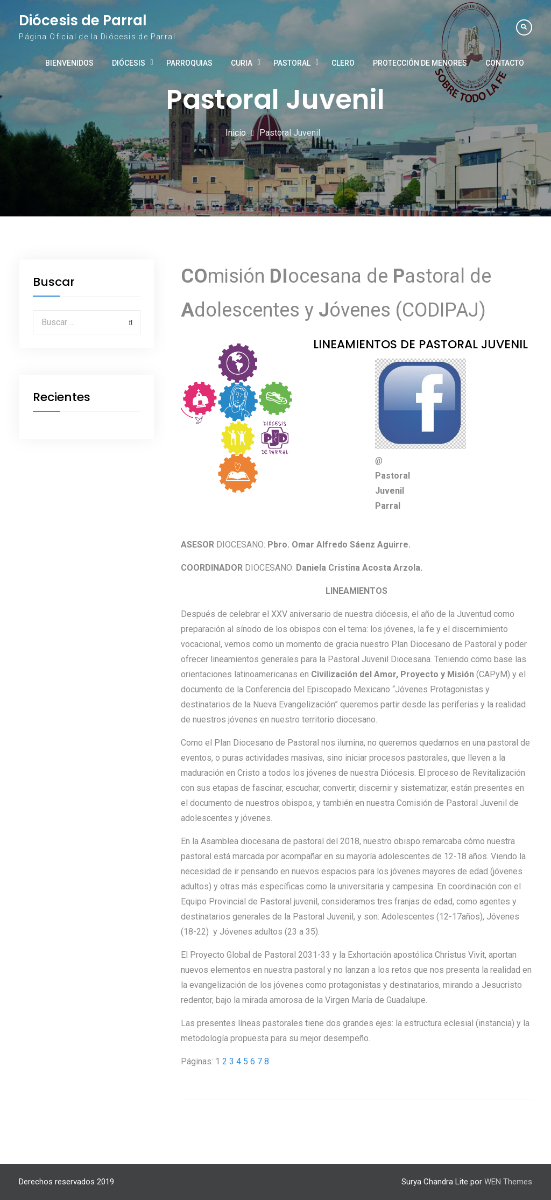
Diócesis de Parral (83, 20)
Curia (241, 63)
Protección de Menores (420, 63)
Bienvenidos (69, 63)
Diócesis (128, 63)
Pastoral (291, 63)
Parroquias (189, 63)
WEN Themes (508, 1182)
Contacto (504, 63)
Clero (343, 63)
